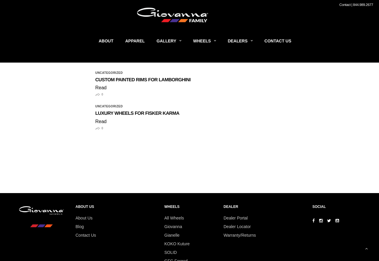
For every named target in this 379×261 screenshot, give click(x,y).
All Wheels (174, 218)
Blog (80, 226)
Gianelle (171, 235)
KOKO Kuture (177, 243)
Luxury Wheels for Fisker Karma (137, 113)
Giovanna (173, 226)
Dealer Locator (237, 226)
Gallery (166, 41)
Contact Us (277, 41)
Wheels (202, 41)
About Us (84, 218)
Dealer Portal (236, 218)
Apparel (135, 41)
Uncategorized (109, 72)
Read (101, 87)
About (106, 41)
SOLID (170, 252)
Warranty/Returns (240, 235)
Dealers (238, 41)
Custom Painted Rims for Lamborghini (143, 79)
